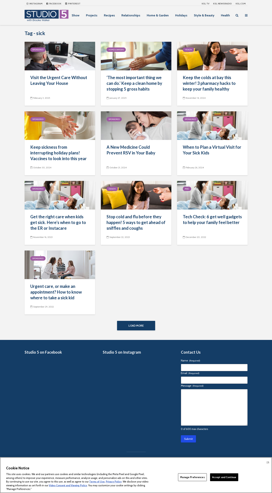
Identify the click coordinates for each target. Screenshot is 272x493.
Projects (91, 15)
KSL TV (205, 3)
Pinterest (72, 3)
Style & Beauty (204, 15)
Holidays (181, 15)
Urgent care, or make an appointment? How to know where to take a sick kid (56, 292)
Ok (267, 462)
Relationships (130, 15)
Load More (136, 325)
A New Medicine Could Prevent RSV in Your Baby (131, 150)
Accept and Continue (224, 477)
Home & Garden (158, 15)
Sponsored (37, 49)
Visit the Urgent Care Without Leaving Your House (58, 80)
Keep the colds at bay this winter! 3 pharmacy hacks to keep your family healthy (209, 83)
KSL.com (241, 3)
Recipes (109, 15)
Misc (187, 189)
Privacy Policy (114, 481)
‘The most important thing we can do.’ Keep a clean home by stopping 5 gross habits (134, 83)
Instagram (34, 3)
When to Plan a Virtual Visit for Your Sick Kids (212, 150)
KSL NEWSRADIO (222, 3)
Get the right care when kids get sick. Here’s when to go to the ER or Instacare (58, 222)
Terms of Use (97, 481)
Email (190, 375)
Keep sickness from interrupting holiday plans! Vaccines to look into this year (58, 153)
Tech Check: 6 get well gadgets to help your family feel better (212, 219)
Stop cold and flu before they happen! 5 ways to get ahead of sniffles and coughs (136, 222)
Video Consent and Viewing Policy (68, 485)
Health (225, 15)
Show (75, 15)
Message (192, 387)
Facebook (53, 3)
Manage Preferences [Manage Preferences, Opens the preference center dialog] (192, 477)
